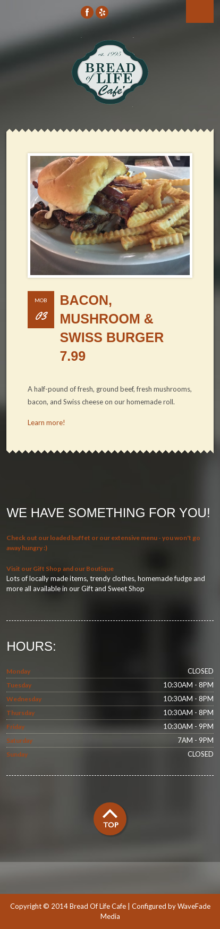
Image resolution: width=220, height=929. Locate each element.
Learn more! (46, 422)
